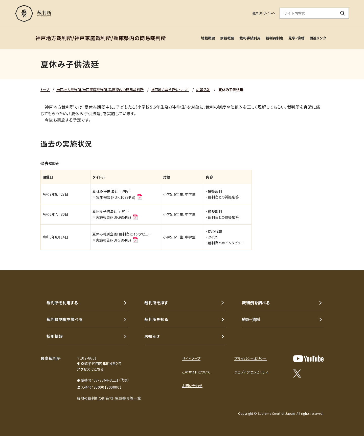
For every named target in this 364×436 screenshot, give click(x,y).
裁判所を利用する (62, 303)
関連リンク (317, 38)
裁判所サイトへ (264, 13)
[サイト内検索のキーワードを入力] (308, 13)
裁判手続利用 (250, 38)
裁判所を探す (156, 303)
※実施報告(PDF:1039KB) (117, 197)
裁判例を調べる (256, 303)
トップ (45, 89)
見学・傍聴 (296, 38)
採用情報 (55, 336)
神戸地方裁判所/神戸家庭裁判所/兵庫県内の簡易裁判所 (100, 89)
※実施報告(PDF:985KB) (115, 217)
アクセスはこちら (90, 369)
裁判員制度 (274, 38)
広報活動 (203, 89)
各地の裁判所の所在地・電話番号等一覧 (109, 398)
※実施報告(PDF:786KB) (115, 240)
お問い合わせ (192, 385)
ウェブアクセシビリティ (251, 371)
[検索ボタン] (343, 13)
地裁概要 (208, 38)
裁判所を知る (156, 319)
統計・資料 (251, 319)
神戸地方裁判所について (170, 89)
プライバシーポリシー (250, 358)
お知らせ (152, 336)
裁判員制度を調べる (64, 319)
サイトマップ (191, 358)
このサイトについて (196, 371)
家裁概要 (227, 38)
